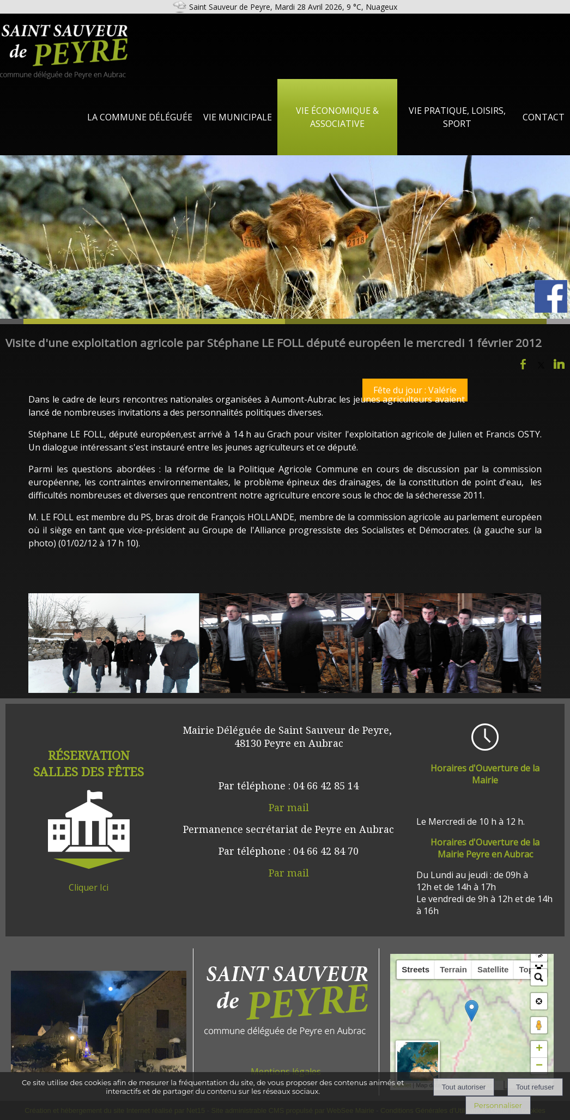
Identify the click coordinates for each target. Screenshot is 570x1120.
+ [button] (539, 1049)
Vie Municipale (237, 117)
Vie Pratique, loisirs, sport (457, 117)
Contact (544, 117)
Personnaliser (498, 1105)
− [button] (539, 1066)
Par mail (289, 807)
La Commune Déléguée (139, 117)
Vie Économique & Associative (337, 117)
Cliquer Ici (88, 887)
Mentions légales (286, 1072)
